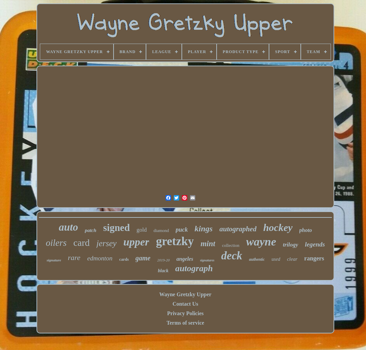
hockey (278, 227)
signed (116, 227)
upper (136, 242)
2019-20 (163, 260)
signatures (207, 260)
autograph (194, 268)
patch (90, 230)
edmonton (100, 258)
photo (305, 230)
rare (74, 257)
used (275, 259)
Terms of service (185, 323)
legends (315, 244)
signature (54, 260)
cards (124, 259)
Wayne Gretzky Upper (185, 294)
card (81, 242)
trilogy (290, 244)
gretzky (175, 241)
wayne (261, 241)
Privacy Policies (185, 313)
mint (207, 243)
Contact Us (185, 304)
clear (292, 259)
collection (230, 245)
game (143, 258)
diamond (161, 230)
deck (231, 256)
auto (68, 227)
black (163, 270)
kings (204, 228)
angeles (184, 259)
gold (142, 230)
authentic (257, 259)
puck (182, 229)
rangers (314, 258)
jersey (106, 243)
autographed (238, 229)
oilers (56, 243)
